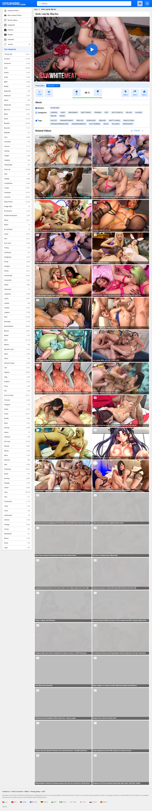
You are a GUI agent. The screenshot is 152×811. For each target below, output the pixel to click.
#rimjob (102, 120)
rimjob (53, 116)
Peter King (55, 108)
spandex (97, 112)
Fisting (17, 248)
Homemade (17, 276)
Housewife (17, 280)
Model (17, 335)
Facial (17, 234)
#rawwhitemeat (66, 120)
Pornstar (17, 400)
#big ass (80, 120)
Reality (17, 418)
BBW (17, 82)
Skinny (17, 451)
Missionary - (53, 85)
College (17, 179)
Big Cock (17, 109)
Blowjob (17, 123)
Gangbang (17, 257)
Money (17, 345)
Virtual (17, 529)
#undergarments (79, 124)
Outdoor (17, 382)
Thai (17, 497)
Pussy (17, 414)
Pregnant (17, 405)
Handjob (17, 266)
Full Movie (17, 252)
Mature (17, 331)
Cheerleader (17, 165)
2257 (43, 791)
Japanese (17, 294)
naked (62, 116)
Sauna (17, 432)
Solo (17, 465)
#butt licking (114, 120)
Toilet (17, 506)
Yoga (17, 548)
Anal (17, 68)
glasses (138, 112)
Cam (17, 137)
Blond (17, 119)
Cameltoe (17, 142)
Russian (17, 428)
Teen (17, 492)
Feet (17, 239)
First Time (17, 243)
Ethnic (17, 225)
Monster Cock (17, 349)
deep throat (86, 112)
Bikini (17, 114)
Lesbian (17, 308)
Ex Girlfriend (17, 229)
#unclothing (128, 120)
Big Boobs (17, 105)
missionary (73, 112)
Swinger (17, 483)
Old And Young (17, 363)
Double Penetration (17, 216)
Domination (17, 211)
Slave (17, 455)
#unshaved (91, 120)
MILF (17, 317)
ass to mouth (117, 112)
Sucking (17, 478)
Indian (17, 285)
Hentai (17, 271)
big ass (129, 112)
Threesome (17, 501)
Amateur (17, 59)
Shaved (17, 446)
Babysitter (17, 91)
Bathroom (17, 96)
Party (17, 386)
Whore (17, 538)
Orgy (17, 377)
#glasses (115, 124)
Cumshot (17, 197)
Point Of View (17, 395)
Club (17, 174)
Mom (17, 340)
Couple (17, 188)
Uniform (17, 520)
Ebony (17, 220)
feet (106, 112)
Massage (17, 322)
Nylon (17, 354)
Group (17, 262)
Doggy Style (17, 206)
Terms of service (17, 791)
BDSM (17, 86)
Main (36, 9)
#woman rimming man (59, 124)
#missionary (128, 124)
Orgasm (17, 372)
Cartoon (17, 146)
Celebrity (17, 160)
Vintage (17, 525)
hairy (63, 112)
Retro (17, 423)
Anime (17, 73)
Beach (17, 100)
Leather (17, 303)
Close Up (17, 169)
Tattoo (17, 488)
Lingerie (17, 312)
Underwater (17, 515)
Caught (17, 156)
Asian (17, 77)
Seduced (17, 437)
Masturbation (17, 326)
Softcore (17, 460)
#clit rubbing (94, 124)
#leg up (54, 120)
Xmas (17, 543)
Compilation (17, 183)
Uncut (17, 511)
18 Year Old (17, 54)
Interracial (17, 289)
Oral (17, 368)
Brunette (17, 128)
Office (17, 358)
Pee (17, 391)
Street (17, 474)
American (17, 63)
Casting (17, 151)
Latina (17, 298)
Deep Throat (17, 202)
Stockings (17, 469)
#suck (106, 124)
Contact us (6, 791)
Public (17, 409)
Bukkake (17, 133)
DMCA (27, 791)
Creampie (17, 192)
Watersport (17, 534)
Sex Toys (17, 441)
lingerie (54, 112)
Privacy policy (35, 791)
